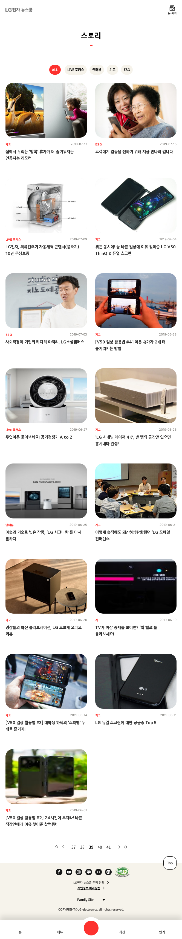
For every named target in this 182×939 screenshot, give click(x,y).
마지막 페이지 (125, 847)
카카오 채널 (108, 872)
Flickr (98, 872)
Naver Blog (88, 872)
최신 (122, 932)
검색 (91, 928)
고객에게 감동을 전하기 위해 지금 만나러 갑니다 (134, 151)
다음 (119, 847)
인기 (162, 932)
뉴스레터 (172, 13)
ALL (55, 69)
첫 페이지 (56, 847)
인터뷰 (96, 69)
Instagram (79, 872)
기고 (112, 69)
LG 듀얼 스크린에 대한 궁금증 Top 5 (126, 722)
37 (73, 847)
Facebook (59, 872)
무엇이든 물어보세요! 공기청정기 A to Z (39, 437)
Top (170, 863)
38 (82, 847)
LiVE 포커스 (75, 69)
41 (108, 847)
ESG (127, 69)
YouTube (69, 872)
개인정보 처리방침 (88, 888)
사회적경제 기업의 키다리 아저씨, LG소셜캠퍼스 (44, 342)
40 (100, 847)
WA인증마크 (122, 872)
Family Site (89, 899)
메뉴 (60, 932)
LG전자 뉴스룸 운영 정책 (88, 883)
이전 (63, 847)
